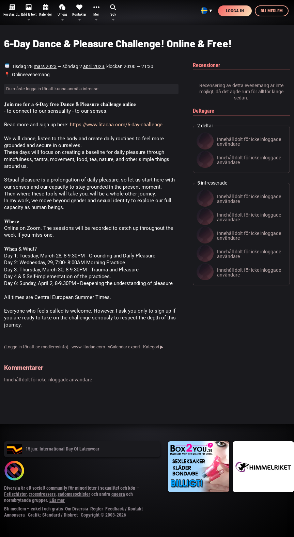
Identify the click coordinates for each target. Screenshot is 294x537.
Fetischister (15, 494)
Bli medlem (272, 10)
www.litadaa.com (88, 346)
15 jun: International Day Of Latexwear (53, 449)
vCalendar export (124, 346)
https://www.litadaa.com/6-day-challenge (116, 125)
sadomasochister (74, 494)
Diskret (71, 515)
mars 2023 (45, 66)
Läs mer (57, 500)
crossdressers (42, 494)
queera (118, 494)
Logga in (235, 10)
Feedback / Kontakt (124, 508)
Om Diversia (76, 508)
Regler (96, 508)
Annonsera (14, 515)
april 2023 (93, 66)
